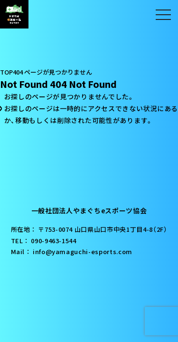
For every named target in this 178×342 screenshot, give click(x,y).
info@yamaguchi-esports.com (82, 251)
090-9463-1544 (53, 240)
